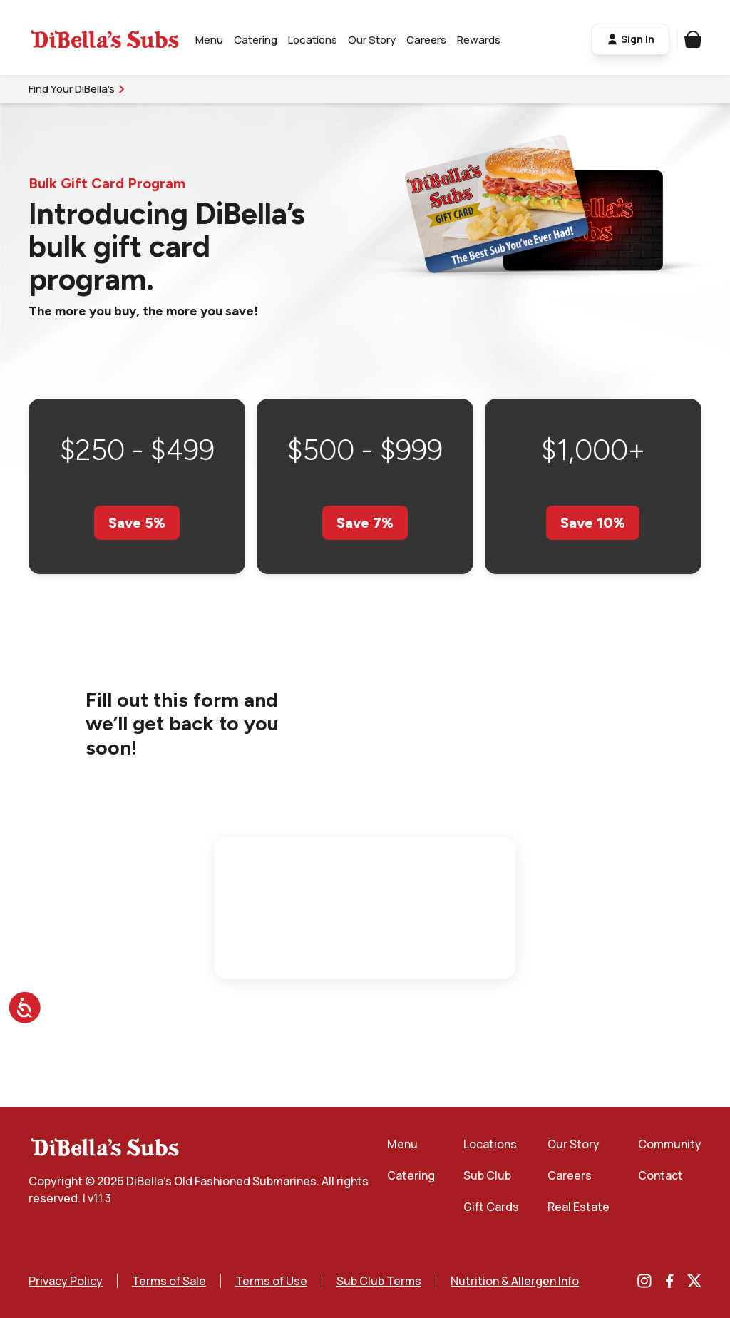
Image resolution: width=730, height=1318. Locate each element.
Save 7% (365, 522)
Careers (426, 39)
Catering (255, 39)
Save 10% (592, 522)
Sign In (630, 39)
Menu (209, 39)
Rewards (478, 39)
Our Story (372, 39)
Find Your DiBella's (77, 88)
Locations (312, 39)
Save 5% (136, 522)
